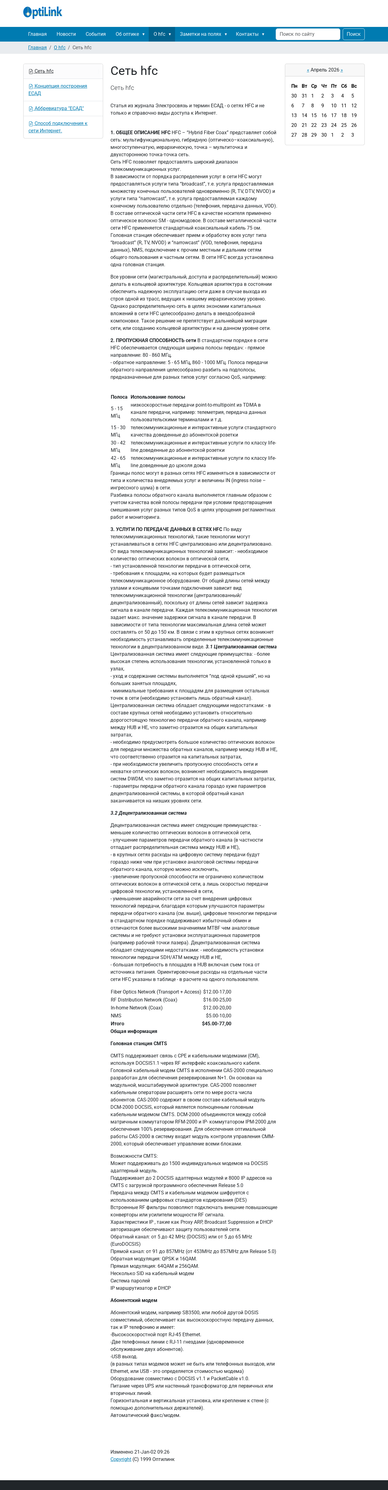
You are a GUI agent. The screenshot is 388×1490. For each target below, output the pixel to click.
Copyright (120, 1459)
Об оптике (127, 34)
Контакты (247, 34)
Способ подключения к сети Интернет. (58, 127)
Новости (66, 34)
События (96, 34)
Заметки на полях (200, 34)
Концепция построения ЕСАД (57, 89)
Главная (37, 34)
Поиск (354, 34)
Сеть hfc (41, 71)
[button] (145, 34)
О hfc (159, 34)
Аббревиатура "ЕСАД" (56, 108)
